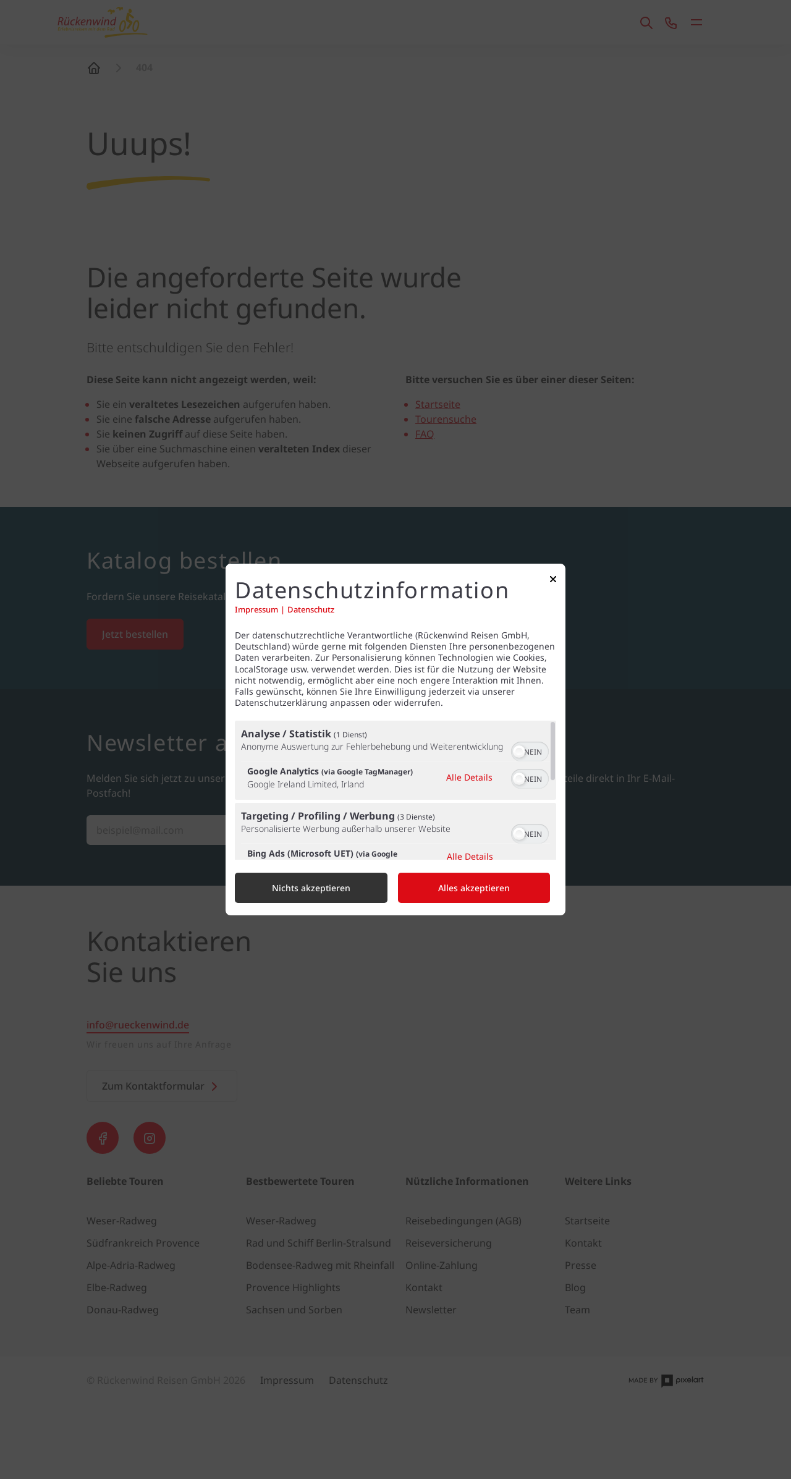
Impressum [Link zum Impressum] (256, 609)
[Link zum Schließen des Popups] (553, 582)
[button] (519, 751)
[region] (395, 790)
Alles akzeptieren (474, 888)
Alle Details (469, 777)
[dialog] (395, 740)
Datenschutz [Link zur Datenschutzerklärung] (310, 609)
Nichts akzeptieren (311, 888)
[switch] (530, 750)
